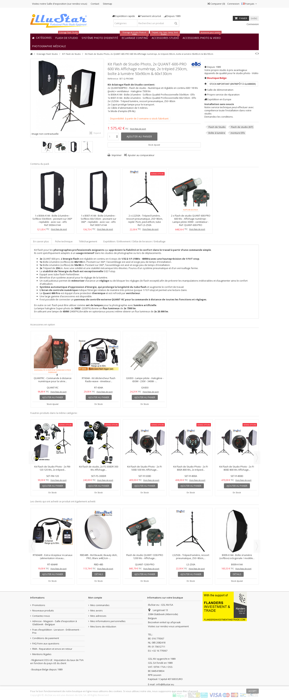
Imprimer (116, 155)
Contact (95, 3)
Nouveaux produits (43, 610)
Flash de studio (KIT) (242, 127)
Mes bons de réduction (103, 626)
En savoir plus (41, 241)
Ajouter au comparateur (141, 155)
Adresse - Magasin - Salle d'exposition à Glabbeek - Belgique (54, 623)
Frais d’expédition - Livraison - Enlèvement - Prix (56, 631)
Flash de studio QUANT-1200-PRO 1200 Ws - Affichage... (144, 556)
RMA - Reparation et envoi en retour (52, 648)
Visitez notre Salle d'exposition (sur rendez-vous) (59, 3)
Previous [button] (32, 457)
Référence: (113, 78)
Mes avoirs (96, 610)
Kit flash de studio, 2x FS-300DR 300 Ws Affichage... (98, 468)
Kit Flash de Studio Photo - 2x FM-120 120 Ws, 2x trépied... (52, 468)
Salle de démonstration (220, 89)
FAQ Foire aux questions (45, 643)
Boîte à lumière (216, 133)
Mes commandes (99, 605)
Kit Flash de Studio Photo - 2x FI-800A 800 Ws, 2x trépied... (190, 468)
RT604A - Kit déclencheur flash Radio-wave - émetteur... (98, 379)
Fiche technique (64, 241)
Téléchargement (88, 241)
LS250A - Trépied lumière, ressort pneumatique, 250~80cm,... (191, 556)
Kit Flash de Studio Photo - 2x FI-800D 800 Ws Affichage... (236, 468)
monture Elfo (238, 133)
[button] (49, 46)
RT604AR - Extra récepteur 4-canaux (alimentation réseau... (52, 556)
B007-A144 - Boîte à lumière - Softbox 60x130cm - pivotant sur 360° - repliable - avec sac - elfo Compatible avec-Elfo (98, 220)
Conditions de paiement (45, 638)
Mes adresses (98, 615)
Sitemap (107, 3)
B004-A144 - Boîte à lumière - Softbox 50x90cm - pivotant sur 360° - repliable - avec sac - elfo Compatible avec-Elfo (52, 220)
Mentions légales (41, 654)
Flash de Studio (217, 127)
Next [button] (257, 457)
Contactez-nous (41, 615)
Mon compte (95, 597)
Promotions (38, 605)
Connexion (233, 3)
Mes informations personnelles (108, 621)
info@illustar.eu (165, 684)
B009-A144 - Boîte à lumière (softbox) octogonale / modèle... (237, 556)
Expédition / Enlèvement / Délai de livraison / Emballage (134, 241)
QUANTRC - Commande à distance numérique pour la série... (53, 379)
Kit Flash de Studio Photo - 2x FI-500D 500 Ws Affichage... (144, 468)
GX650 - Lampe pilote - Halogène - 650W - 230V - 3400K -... (144, 379)
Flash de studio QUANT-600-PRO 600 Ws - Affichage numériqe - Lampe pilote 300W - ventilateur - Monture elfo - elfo (191, 220)
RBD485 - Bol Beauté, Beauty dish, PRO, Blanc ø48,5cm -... (98, 556)
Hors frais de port (138, 129)
